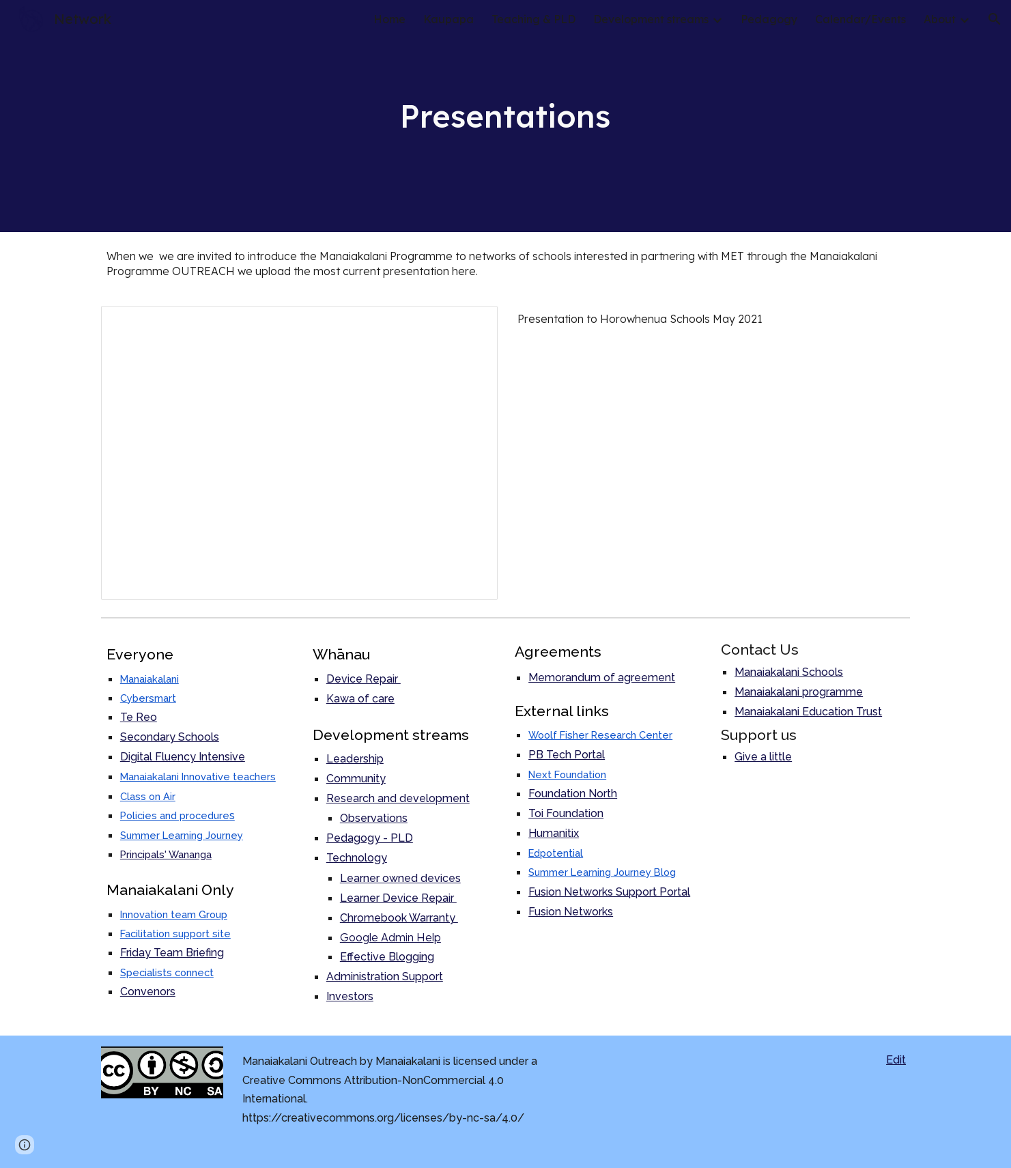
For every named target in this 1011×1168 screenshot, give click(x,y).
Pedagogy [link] (769, 19)
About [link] (940, 19)
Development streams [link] (651, 19)
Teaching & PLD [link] (533, 19)
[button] (994, 19)
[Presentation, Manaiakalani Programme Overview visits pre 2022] (299, 453)
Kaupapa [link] (448, 19)
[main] (505, 116)
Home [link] (389, 19)
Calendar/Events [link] (860, 19)
